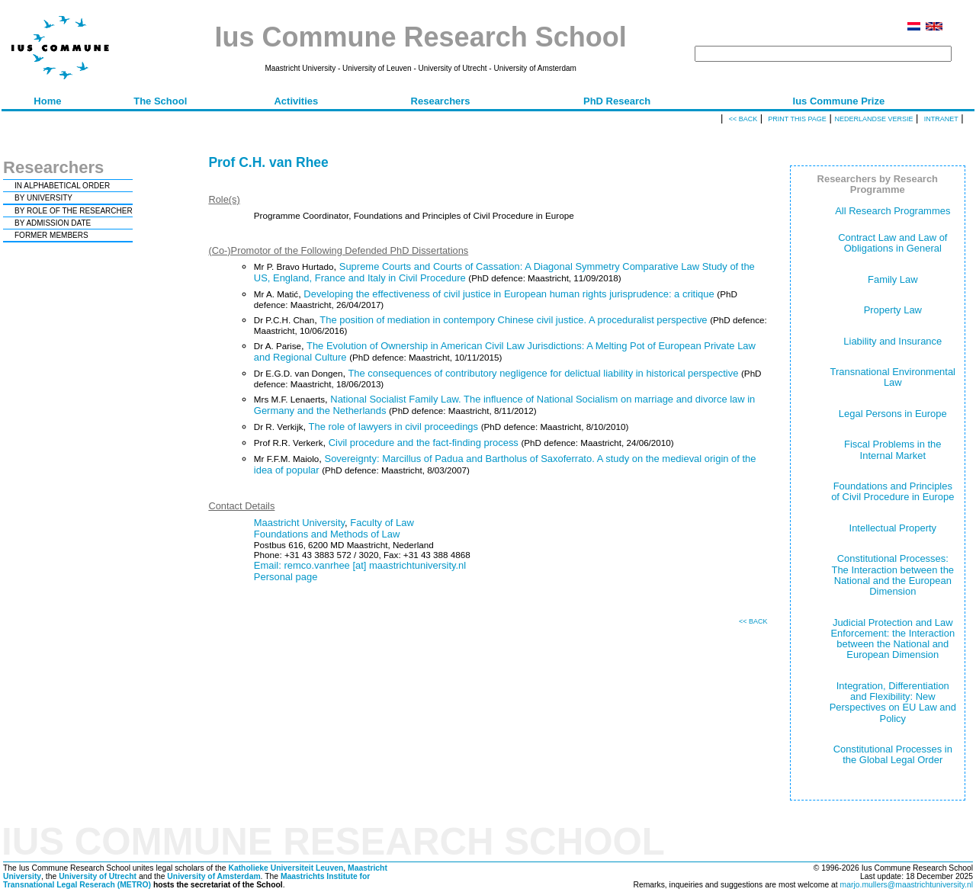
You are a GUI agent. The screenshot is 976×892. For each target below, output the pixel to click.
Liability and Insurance (892, 341)
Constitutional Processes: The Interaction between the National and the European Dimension (892, 575)
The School (160, 101)
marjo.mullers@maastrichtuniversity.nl (906, 885)
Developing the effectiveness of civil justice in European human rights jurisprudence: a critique (508, 294)
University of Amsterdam (213, 876)
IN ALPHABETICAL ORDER (62, 185)
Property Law (893, 310)
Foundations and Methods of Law (327, 534)
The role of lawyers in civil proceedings (393, 426)
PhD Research (616, 101)
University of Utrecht (97, 876)
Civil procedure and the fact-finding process (423, 442)
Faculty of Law (382, 522)
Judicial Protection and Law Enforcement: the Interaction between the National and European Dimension (892, 639)
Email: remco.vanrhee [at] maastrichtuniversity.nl (360, 565)
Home (47, 101)
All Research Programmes (892, 211)
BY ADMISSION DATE (52, 223)
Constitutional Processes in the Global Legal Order (892, 754)
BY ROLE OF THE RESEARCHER (73, 211)
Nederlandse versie (873, 119)
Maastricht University (299, 522)
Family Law (893, 279)
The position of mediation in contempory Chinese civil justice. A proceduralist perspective (513, 320)
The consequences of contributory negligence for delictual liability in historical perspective (543, 373)
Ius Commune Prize (839, 101)
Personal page (286, 576)
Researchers (440, 101)
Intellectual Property (892, 528)
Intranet (941, 119)
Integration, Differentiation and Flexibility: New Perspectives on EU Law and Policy (893, 702)
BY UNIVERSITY (43, 198)
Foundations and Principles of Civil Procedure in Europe (892, 491)
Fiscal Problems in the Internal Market (892, 449)
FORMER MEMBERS (51, 235)
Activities (296, 101)
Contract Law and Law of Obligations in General (892, 243)
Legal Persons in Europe (893, 413)
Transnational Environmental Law (892, 377)
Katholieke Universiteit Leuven (285, 868)
